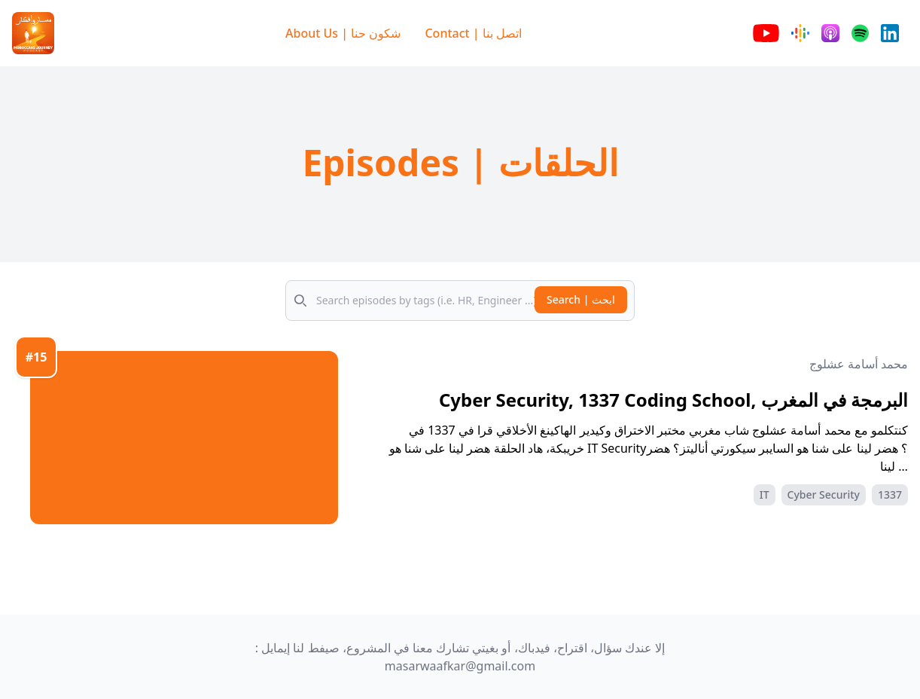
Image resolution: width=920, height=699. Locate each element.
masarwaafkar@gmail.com (460, 666)
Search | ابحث (581, 299)
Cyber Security (823, 494)
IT (764, 494)
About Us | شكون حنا (343, 33)
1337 (890, 494)
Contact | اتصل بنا (473, 33)
